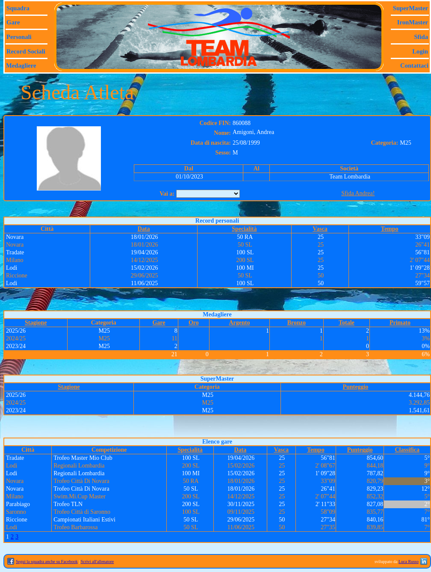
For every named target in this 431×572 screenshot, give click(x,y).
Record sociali (25, 51)
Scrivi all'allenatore (97, 561)
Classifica (407, 450)
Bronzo (296, 322)
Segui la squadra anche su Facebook (47, 561)
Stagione (36, 322)
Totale (346, 322)
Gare (13, 22)
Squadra (18, 8)
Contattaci (414, 65)
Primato (400, 322)
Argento (239, 322)
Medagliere (21, 65)
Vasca (320, 229)
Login (420, 51)
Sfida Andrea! (358, 193)
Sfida (421, 36)
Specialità (244, 229)
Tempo (390, 229)
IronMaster (412, 22)
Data (144, 229)
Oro (194, 322)
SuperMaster (410, 8)
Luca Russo (409, 561)
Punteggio (355, 387)
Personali (19, 36)
